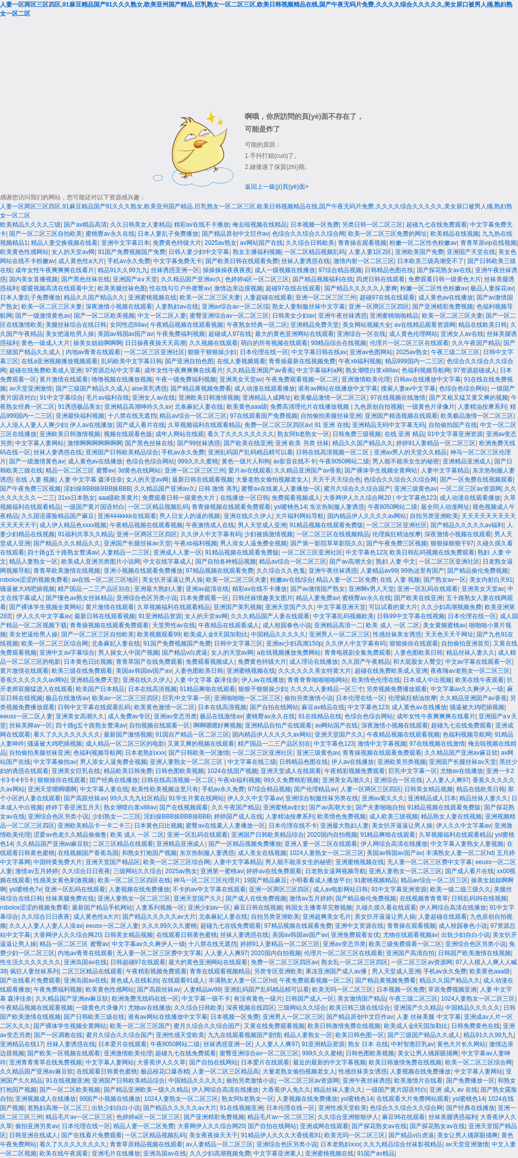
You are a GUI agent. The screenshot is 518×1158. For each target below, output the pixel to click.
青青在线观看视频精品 (220, 971)
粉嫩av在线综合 (291, 579)
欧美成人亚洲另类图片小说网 (100, 561)
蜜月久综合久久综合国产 (357, 488)
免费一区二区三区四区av (278, 424)
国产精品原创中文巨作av (235, 233)
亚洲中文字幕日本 (125, 242)
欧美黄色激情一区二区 (164, 707)
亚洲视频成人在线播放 (45, 1098)
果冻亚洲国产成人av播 (337, 971)
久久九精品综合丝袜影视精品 (402, 1144)
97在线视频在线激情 (397, 397)
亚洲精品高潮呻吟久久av (137, 406)
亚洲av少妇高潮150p (294, 643)
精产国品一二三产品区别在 (94, 588)
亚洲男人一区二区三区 (339, 634)
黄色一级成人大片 (45, 343)
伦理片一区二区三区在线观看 (409, 343)
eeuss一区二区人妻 (26, 716)
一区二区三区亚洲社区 (154, 352)
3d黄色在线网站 (139, 470)
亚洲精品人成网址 (266, 397)
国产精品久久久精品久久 (66, 543)
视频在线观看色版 (128, 434)
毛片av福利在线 (107, 397)
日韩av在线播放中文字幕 (427, 379)
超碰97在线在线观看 (293, 288)
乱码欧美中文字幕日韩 (131, 361)
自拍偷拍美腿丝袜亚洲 (330, 415)
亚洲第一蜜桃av (221, 871)
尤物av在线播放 (461, 771)
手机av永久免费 (128, 261)
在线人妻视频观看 (241, 361)
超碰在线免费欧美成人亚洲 (45, 370)
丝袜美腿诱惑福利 (452, 1117)
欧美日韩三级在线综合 (359, 1007)
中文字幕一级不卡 (206, 998)
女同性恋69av (128, 324)
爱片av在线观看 (249, 470)
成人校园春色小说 (287, 625)
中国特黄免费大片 (57, 862)
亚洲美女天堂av (241, 379)
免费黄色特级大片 (177, 242)
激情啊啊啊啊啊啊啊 (94, 443)
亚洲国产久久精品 (418, 1007)
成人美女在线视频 (262, 852)
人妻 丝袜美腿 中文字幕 (429, 1016)
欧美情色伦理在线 (376, 679)
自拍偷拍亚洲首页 (465, 643)
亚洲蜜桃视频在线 (152, 297)
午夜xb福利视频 (359, 361)
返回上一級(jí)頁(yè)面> (277, 186)
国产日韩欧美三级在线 (94, 1016)
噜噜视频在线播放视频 (122, 379)
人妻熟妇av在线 (176, 306)
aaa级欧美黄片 (118, 497)
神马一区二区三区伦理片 (207, 880)
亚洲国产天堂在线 (471, 251)
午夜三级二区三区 (455, 352)
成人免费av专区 (129, 716)
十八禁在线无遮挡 (132, 415)
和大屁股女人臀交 (417, 661)
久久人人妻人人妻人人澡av (45, 925)
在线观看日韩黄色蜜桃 (186, 934)
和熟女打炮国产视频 (149, 852)
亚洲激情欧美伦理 (365, 379)
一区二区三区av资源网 (470, 488)
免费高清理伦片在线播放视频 (310, 406)
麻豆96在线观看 (403, 1117)
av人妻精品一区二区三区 (219, 1144)
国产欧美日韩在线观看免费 (241, 261)
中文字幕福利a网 (319, 370)
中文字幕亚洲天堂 (341, 607)
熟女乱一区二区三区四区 (354, 962)
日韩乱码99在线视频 (478, 898)
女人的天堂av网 (73, 251)
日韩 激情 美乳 (218, 488)
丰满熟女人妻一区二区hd (459, 852)
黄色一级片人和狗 (246, 461)
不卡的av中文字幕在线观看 (209, 889)
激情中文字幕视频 (382, 743)
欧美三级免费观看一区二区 (405, 944)
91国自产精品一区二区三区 (192, 734)
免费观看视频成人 (296, 497)
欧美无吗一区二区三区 (342, 989)
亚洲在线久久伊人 (248, 516)
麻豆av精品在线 (322, 707)
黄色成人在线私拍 (134, 980)
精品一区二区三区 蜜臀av (80, 470)
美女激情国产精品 (361, 998)
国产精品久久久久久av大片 (159, 916)
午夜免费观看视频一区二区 (302, 379)
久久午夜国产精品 (476, 343)
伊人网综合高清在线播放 (394, 843)
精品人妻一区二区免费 (346, 579)
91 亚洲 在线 (332, 424)
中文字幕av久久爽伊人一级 (467, 689)
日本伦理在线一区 (264, 352)
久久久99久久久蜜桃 (169, 925)
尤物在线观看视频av (410, 934)
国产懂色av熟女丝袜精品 (79, 598)
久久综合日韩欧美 (310, 242)
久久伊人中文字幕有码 (211, 534)
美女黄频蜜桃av (444, 625)
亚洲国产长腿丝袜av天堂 (137, 543)
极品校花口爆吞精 (165, 1071)
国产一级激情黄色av (42, 315)
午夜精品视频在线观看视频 (186, 324)
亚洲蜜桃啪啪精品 (394, 315)
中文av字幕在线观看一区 (478, 661)
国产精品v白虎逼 (184, 652)
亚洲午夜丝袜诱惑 (342, 315)
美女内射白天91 (490, 579)
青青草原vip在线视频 (488, 242)
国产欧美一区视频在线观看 (63, 1053)
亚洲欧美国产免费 (419, 251)
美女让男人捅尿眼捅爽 (428, 1053)
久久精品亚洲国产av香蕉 (259, 370)
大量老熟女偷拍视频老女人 (272, 479)
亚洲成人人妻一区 (177, 552)
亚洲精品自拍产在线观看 (278, 725)
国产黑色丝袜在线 (85, 279)
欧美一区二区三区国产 (140, 1026)
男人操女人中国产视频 (128, 652)
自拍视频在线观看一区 (159, 725)
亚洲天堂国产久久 (289, 607)
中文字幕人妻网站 (39, 443)
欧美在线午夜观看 (479, 679)
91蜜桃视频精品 (375, 880)
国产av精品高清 (85, 224)
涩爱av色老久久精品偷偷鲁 (70, 834)
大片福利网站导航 (299, 516)
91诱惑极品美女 (79, 406)
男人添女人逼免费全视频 (253, 543)
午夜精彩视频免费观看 (354, 771)
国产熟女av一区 (444, 579)
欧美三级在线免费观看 (82, 670)
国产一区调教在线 (58, 1035)
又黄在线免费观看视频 (274, 1026)
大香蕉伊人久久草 (161, 1062)
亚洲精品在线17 (21, 1044)
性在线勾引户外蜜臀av (179, 288)
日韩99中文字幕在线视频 (410, 616)
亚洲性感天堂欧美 (180, 1035)
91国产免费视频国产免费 (131, 251)
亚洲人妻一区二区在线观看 (320, 843)
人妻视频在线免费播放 (139, 889)
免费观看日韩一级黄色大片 (444, 279)
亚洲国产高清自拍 (410, 953)
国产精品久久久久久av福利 (467, 525)
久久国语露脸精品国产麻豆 (57, 516)
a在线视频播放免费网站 (289, 652)
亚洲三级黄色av (415, 488)
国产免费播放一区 (470, 1080)
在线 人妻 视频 (35, 479)
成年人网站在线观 (179, 434)
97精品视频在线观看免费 (219, 570)
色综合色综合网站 (463, 388)
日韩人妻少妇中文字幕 (198, 251)
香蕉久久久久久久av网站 (33, 679)
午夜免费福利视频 (180, 333)
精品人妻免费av (317, 598)
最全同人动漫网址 (445, 506)
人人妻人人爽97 (447, 780)
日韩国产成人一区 (309, 998)
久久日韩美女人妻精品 (140, 224)
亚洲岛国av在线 (85, 962)
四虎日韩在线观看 (380, 279)
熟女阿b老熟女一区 (303, 434)
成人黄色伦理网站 (413, 333)
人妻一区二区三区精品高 (225, 1071)
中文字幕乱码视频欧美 (343, 616)
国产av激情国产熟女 (318, 588)
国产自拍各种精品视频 (225, 561)
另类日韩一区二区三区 (372, 224)
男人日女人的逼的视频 (189, 516)
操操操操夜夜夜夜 (227, 270)
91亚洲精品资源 (159, 616)
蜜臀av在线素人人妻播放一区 (281, 488)
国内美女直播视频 (33, 279)
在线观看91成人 (183, 980)
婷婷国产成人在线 (238, 816)
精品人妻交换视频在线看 (64, 242)
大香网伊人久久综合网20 (358, 497)
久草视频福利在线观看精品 (204, 424)
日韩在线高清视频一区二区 (333, 452)
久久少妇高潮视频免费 (451, 607)
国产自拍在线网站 (274, 707)
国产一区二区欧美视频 (104, 315)
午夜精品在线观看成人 (228, 625)
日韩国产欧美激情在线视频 (474, 953)
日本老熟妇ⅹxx (145, 752)
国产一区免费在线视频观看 (476, 479)
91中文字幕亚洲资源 (455, 434)
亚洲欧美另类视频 (401, 761)
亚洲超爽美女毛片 (327, 916)
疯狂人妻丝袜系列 (34, 971)
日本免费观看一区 (204, 598)
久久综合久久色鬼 (280, 570)
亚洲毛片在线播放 (116, 1153)
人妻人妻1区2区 (370, 251)
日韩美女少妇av (293, 315)
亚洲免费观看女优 (355, 934)
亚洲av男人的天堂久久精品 (410, 452)
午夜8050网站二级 (344, 461)
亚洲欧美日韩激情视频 (209, 397)
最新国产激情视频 (128, 734)
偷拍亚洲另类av (36, 1126)
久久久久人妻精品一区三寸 (326, 689)
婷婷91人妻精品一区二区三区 (436, 443)
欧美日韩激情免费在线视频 (344, 1026)
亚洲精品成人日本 (432, 798)
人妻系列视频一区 (160, 907)
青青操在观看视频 (362, 242)
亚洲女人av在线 (462, 333)
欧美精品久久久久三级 (30, 224)
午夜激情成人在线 (210, 525)
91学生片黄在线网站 (196, 798)
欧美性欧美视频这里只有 (165, 789)
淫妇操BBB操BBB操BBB (97, 488)
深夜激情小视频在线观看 (118, 306)
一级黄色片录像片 (430, 406)
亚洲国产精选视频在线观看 (401, 415)
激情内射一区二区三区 (363, 261)
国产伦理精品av (315, 789)
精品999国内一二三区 (414, 361)
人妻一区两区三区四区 (370, 789)
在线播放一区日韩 (244, 497)
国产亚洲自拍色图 (189, 361)
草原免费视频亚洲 (452, 989)
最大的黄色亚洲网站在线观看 (294, 333)
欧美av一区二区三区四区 (125, 698)
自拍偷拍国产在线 (452, 424)
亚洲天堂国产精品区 (112, 862)
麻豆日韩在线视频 (258, 907)
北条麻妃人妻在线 (199, 406)
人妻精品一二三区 (125, 552)
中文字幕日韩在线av (319, 352)
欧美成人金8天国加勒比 (216, 634)
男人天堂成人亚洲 (262, 525)
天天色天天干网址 (449, 634)
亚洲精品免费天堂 (314, 324)
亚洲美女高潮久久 (80, 716)
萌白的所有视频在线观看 (274, 343)
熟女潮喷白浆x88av (372, 370)
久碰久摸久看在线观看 (386, 907)
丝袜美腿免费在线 (70, 898)
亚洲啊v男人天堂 (371, 588)
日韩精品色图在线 (389, 270)
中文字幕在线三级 (252, 761)
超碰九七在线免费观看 (436, 224)
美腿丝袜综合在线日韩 (76, 324)
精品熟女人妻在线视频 (451, 816)
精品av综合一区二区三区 (193, 415)
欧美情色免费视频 (341, 816)
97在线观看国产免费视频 (263, 415)
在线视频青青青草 (424, 898)
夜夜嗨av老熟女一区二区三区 (470, 670)
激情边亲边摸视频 (238, 288)
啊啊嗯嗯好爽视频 (217, 725)
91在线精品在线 (319, 716)
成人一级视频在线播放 (284, 270)
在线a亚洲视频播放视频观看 (59, 361)
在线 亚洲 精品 (404, 434)
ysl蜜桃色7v (25, 889)
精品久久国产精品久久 (94, 297)
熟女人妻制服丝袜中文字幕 (308, 306)
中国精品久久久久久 (278, 634)
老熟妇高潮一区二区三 (57, 1107)
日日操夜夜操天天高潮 (155, 343)
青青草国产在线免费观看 (149, 661)
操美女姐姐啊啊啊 (97, 343)
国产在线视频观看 (183, 807)
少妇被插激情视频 (268, 534)
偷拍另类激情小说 (308, 698)
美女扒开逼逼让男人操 (172, 579)
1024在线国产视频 (232, 771)
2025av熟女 (221, 242)
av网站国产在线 (261, 242)
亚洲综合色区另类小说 (146, 598)
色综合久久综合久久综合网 (308, 233)
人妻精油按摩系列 (482, 406)
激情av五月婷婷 (36, 871)
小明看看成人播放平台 (320, 880)
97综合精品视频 (339, 270)
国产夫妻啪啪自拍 (380, 807)
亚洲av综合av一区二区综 (235, 306)
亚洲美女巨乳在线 (76, 771)
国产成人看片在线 (140, 424)
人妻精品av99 (379, 570)
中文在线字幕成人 (167, 561)
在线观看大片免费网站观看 (412, 1098)
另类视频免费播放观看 (396, 689)
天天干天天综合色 (336, 479)
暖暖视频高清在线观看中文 (57, 288)
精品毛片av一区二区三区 (79, 1117)
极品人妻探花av (491, 288)
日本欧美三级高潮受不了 (430, 261)
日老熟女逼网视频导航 (335, 871)
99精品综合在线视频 (338, 343)
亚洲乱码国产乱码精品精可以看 (250, 452)
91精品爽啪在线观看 (207, 689)
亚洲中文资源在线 (359, 925)
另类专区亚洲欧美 (278, 971)
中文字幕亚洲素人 (277, 1153)
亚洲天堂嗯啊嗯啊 (52, 789)
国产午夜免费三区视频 (30, 488)
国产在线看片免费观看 (30, 980)
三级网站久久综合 (137, 871)
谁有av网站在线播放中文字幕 (337, 388)
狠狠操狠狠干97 (451, 543)
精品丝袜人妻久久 (470, 652)
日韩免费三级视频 (356, 434)
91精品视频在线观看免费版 (326, 525)
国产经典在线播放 (114, 780)
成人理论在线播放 (313, 661)
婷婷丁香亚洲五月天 (73, 807)
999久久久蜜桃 (198, 461)
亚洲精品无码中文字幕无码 (388, 424)
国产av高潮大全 (350, 561)
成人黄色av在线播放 (445, 297)
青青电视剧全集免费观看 (357, 652)
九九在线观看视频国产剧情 (244, 1035)
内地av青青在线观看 (93, 352)
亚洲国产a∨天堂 (135, 279)
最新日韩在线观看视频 (202, 479)
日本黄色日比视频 (88, 661)
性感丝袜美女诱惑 (397, 634)
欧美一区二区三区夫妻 (210, 297)
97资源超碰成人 (474, 370)
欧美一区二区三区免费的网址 (387, 233)
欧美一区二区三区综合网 (54, 643)
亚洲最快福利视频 (80, 415)
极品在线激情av (67, 698)
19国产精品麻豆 (265, 880)
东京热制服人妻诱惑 (337, 506)
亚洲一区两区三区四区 (379, 306)
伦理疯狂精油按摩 (396, 534)
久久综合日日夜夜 (86, 871)
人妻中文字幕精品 (445, 470)
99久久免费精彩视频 (291, 780)
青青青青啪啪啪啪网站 (317, 679)
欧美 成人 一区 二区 (392, 625)
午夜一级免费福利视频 (185, 379)
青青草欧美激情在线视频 (66, 570)
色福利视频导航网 (426, 370)
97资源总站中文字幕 (113, 370)
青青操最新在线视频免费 (302, 361)
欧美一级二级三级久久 (460, 889)
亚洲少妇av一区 (209, 907)
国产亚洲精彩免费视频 (442, 306)
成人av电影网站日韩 (340, 889)
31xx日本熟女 (76, 497)
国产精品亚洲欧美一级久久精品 (146, 1089)
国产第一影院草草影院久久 (326, 543)
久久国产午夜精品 (365, 661)
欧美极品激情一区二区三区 (330, 397)
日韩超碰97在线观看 (137, 962)
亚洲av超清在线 (207, 588)
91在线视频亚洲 (67, 1080)
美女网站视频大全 (366, 324)
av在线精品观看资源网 (424, 324)
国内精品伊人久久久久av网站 (367, 516)
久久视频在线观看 (213, 343)
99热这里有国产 (422, 570)
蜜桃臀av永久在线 (110, 233)
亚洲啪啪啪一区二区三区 (247, 698)
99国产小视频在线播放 (110, 1098)
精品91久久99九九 (123, 270)
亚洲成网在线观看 (324, 1126)
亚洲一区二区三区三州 (325, 297)
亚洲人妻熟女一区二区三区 (187, 761)
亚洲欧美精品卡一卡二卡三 (94, 825)
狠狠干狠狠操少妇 (212, 352)
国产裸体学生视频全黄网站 (380, 470)
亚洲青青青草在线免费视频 (45, 1062)
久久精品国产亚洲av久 (191, 279)
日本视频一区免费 (314, 224)
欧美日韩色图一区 (359, 1035)
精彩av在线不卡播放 (201, 224)
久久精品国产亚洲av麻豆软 (461, 752)
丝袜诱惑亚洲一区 (175, 270)
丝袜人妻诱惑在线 (305, 261)
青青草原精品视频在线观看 (146, 1144)
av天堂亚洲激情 (30, 388)
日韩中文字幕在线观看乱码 (94, 707)
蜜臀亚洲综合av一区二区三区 (229, 315)
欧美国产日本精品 (100, 689)
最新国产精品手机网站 (102, 907)
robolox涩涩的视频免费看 (34, 579)
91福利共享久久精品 (85, 534)
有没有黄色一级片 (258, 998)
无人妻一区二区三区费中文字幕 (429, 862)
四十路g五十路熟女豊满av (62, 552)
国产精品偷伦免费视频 (477, 570)
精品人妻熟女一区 (33, 561)
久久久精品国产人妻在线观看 (270, 616)
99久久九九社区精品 (137, 798)
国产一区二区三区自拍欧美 (45, 233)
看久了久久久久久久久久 (240, 434)
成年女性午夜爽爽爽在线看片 (54, 270)
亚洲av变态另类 (175, 716)
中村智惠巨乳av (412, 1044)
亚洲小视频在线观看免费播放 (143, 570)
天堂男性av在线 (173, 625)
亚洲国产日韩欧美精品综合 (121, 452)
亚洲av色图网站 (371, 352)
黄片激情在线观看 (63, 379)
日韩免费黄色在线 (475, 1026)
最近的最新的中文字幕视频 (329, 1062)
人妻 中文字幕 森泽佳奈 (91, 479)
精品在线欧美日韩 (482, 324)
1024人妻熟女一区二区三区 (326, 852)
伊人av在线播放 (91, 424)
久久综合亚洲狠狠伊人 (348, 1117)
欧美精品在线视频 (454, 233)
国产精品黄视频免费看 (200, 388)
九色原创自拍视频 (378, 406)
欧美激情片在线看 (418, 1080)
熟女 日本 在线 (368, 1044)
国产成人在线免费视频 (256, 898)
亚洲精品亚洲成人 (467, 461)
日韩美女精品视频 (428, 789)
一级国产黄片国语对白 (94, 506)
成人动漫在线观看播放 (264, 388)
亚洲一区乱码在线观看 (427, 588)
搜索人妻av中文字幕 (408, 388)
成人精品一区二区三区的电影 (124, 743)
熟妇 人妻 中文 (396, 561)
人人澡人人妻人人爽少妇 (33, 424)
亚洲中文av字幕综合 (67, 652)
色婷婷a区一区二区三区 (257, 279)
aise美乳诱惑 (149, 388)
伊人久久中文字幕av (43, 616)
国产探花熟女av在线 (444, 270)
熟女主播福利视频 (257, 251)
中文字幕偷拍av (54, 761)
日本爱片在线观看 (122, 1044)
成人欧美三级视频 (393, 816)
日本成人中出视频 (427, 679)
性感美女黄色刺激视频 (63, 880)
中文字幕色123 (416, 497)
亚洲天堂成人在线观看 (291, 771)
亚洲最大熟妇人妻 (158, 588)
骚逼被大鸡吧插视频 (27, 588)
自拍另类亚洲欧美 (434, 516)
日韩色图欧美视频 (179, 771)
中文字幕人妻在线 (104, 789)
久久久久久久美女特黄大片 (314, 670)
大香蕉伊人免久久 (286, 1089)
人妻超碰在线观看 (268, 297)
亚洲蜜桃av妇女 (284, 807)
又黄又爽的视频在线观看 (200, 743)
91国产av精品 (376, 1153)
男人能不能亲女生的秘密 (405, 461)
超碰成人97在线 (229, 333)
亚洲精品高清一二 (338, 625)
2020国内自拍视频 (332, 834)
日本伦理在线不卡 (293, 825)
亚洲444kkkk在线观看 (127, 516)
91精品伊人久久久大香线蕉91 (281, 1135)
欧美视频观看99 (158, 634)
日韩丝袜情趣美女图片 (262, 598)
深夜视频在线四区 (250, 1007)
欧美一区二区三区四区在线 (134, 880)
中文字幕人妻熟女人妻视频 (466, 843)
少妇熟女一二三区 (116, 816)
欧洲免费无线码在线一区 (145, 998)
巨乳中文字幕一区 (186, 698)
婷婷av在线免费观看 (273, 871)
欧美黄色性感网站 (24, 251)
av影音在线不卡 (294, 461)
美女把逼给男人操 (70, 333)
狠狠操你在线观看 (414, 643)
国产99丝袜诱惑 (198, 443)
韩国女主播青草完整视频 (318, 907)
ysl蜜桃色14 (290, 506)
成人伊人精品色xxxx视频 (72, 525)
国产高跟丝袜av (85, 798)
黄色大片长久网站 (461, 1044)
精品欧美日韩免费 (128, 771)
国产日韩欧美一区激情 (198, 752)
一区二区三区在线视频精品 (332, 534)
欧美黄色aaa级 (247, 406)
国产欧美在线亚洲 (248, 443)
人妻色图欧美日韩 (418, 652)
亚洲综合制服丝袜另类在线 (321, 798)
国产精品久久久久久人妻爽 (360, 288)
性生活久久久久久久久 (30, 962)
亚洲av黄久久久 (383, 798)
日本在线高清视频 (152, 689)
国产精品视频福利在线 (322, 279)
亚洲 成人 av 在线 (453, 1089)
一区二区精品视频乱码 (314, 251)
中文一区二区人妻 (162, 315)
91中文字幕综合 (60, 397)
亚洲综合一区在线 (361, 333)
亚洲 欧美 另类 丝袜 (302, 443)
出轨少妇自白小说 (465, 934)
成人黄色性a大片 (81, 261)
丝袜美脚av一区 (30, 725)
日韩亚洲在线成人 (33, 1135)
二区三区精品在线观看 (123, 843)
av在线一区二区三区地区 (105, 579)
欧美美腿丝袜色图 (122, 288)
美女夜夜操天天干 (213, 1135)
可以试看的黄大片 (393, 607)
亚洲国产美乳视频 (237, 607)
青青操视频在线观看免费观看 (231, 506)
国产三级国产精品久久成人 (92, 388)
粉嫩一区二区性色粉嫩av (423, 242)
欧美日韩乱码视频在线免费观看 (432, 552)
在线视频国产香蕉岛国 (88, 852)
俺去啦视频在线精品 (259, 224)
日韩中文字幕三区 (238, 643)
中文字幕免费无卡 (177, 261)
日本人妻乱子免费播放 (168, 233)
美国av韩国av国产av (125, 333)
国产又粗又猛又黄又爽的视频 (468, 397)
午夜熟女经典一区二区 (257, 324)
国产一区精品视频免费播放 (244, 843)
